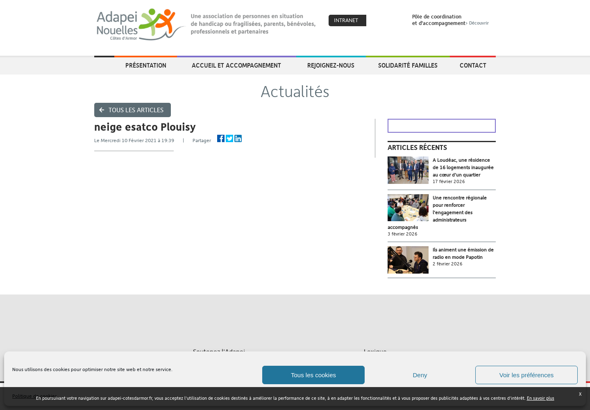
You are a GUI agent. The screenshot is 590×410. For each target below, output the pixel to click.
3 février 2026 (403, 234)
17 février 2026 (449, 181)
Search (395, 21)
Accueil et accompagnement (236, 65)
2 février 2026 (448, 264)
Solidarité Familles (408, 65)
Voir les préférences (526, 374)
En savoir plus (540, 398)
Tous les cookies (313, 374)
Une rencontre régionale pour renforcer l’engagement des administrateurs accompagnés (437, 212)
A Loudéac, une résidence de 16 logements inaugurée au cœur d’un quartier (463, 167)
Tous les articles (136, 110)
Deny (420, 374)
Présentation (145, 65)
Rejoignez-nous (330, 65)
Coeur (378, 21)
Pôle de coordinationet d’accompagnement (451, 19)
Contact (473, 65)
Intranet (346, 20)
